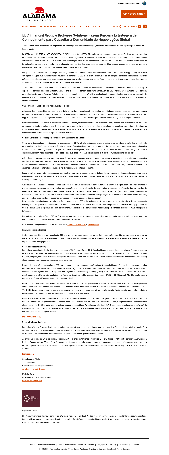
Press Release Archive (46, 445)
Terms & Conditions (86, 445)
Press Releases (48, 26)
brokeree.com (93, 225)
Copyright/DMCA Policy (106, 445)
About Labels (67, 26)
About (32, 445)
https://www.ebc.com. (76, 225)
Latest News (29, 26)
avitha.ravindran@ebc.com (34, 369)
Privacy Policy (124, 445)
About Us (98, 26)
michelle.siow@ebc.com (32, 381)
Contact (84, 26)
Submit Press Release (67, 445)
